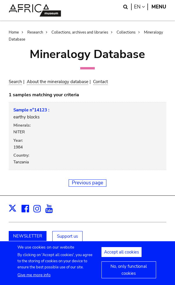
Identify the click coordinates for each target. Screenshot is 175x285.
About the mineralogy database (57, 82)
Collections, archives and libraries (79, 32)
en (141, 7)
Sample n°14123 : (31, 110)
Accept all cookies (121, 255)
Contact (100, 82)
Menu (158, 7)
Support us (67, 236)
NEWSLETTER (27, 236)
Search (15, 82)
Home (14, 32)
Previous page (87, 182)
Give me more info (34, 278)
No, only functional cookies (128, 273)
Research (35, 32)
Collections (126, 32)
